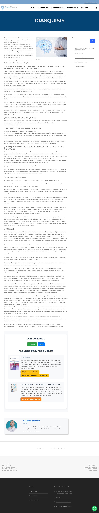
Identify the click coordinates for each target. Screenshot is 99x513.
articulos (39, 448)
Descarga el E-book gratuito (31, 399)
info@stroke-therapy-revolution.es (63, 502)
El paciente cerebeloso (79, 66)
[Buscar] (92, 41)
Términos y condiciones (34, 500)
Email (41, 344)
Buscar (73, 37)
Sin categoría (51, 448)
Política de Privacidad (33, 495)
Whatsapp (32, 344)
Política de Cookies (33, 491)
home (45, 448)
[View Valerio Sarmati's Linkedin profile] (20, 426)
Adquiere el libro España (30, 372)
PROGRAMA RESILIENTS (91, 2)
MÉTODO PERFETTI (79, 54)
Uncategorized (61, 448)
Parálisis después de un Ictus (81, 62)
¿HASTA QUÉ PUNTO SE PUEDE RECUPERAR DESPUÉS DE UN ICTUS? (84, 49)
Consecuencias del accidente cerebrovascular (84, 58)
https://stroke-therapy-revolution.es (63, 506)
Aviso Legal (31, 487)
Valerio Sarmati (31, 421)
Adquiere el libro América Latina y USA (34, 375)
